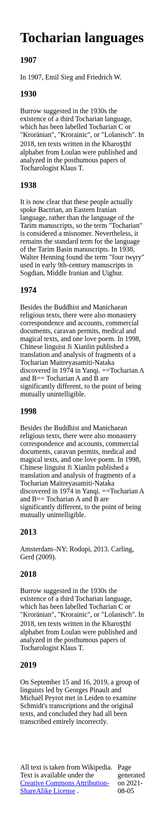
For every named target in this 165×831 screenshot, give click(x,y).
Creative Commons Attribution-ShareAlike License (64, 787)
